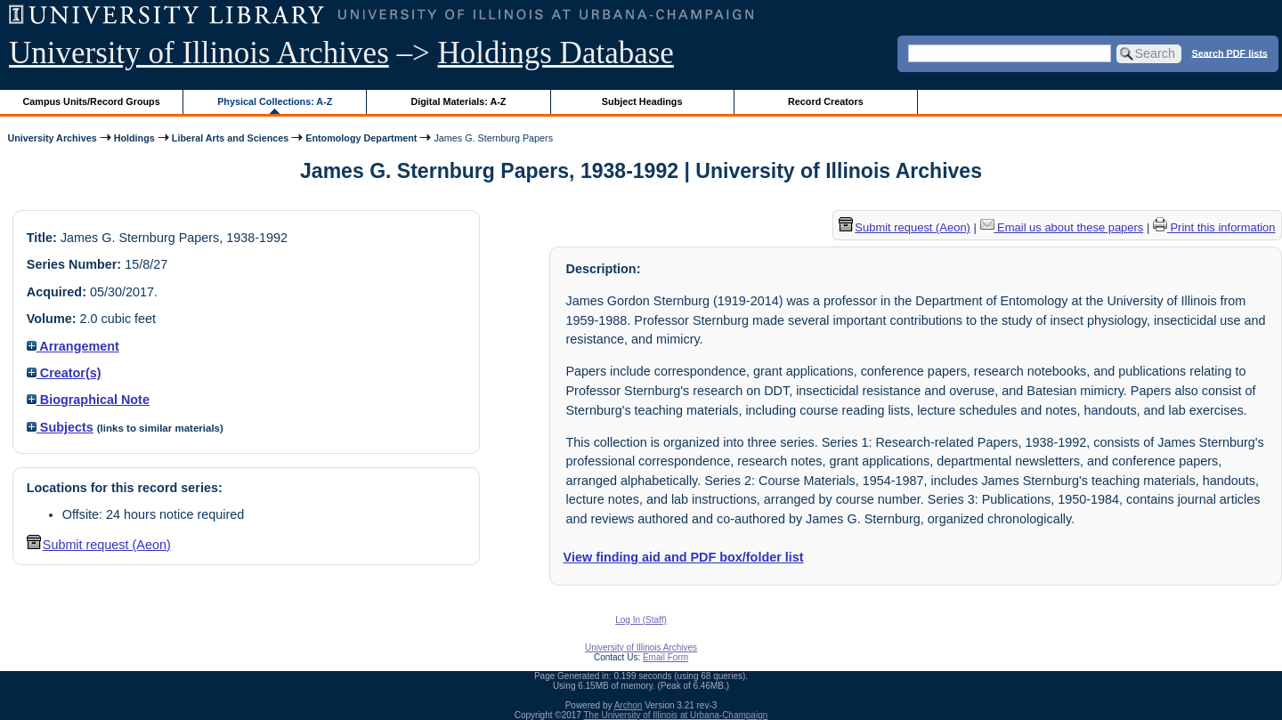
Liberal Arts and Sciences (230, 138)
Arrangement (73, 346)
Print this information (1214, 227)
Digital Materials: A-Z (458, 101)
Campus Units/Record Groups (91, 101)
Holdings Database (556, 53)
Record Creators (826, 101)
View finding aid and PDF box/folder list (684, 557)
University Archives (51, 138)
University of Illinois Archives (199, 53)
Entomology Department (361, 138)
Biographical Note (88, 399)
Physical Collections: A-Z (274, 101)
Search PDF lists (1230, 52)
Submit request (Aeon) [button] (99, 545)
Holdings (134, 138)
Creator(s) (64, 373)
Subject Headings (642, 101)
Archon (628, 705)
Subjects (60, 427)
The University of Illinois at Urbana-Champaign (676, 715)
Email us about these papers (1062, 227)
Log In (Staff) (641, 620)
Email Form (665, 657)
